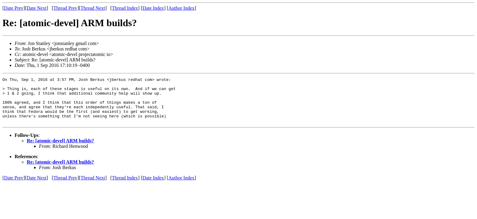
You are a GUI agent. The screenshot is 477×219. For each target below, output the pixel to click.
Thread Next (93, 8)
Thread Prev (65, 8)
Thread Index (125, 8)
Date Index (153, 8)
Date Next (37, 8)
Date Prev (13, 8)
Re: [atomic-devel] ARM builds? (60, 149)
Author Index (182, 8)
